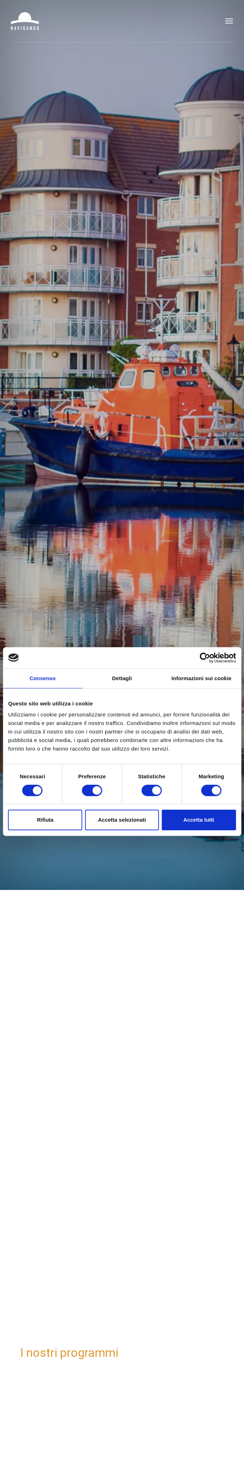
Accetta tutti (198, 820)
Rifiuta (45, 820)
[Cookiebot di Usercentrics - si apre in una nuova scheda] (205, 657)
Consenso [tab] (42, 678)
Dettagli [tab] (122, 678)
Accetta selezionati (122, 820)
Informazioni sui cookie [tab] (202, 678)
